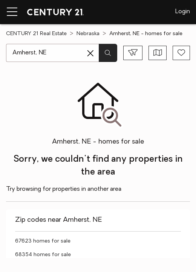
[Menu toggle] (12, 12)
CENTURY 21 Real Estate (36, 34)
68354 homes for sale (43, 255)
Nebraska (88, 34)
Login (182, 12)
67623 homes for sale (42, 241)
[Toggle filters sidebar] (132, 53)
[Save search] (181, 53)
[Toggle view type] (158, 53)
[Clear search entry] (90, 53)
